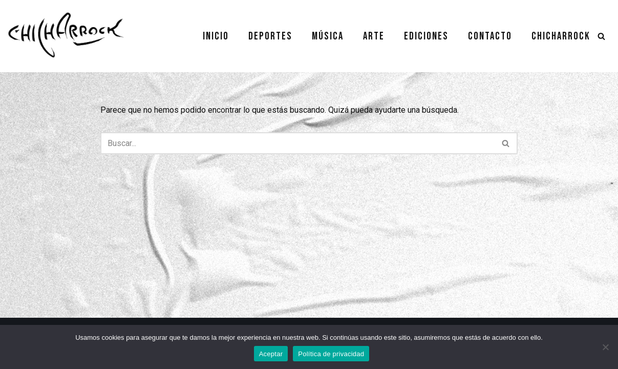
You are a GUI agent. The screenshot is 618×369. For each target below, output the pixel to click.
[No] (605, 347)
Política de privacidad (331, 354)
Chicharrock (560, 36)
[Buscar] (601, 36)
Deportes (270, 36)
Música (328, 36)
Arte (374, 36)
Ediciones (426, 36)
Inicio (216, 36)
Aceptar (271, 354)
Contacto (490, 36)
